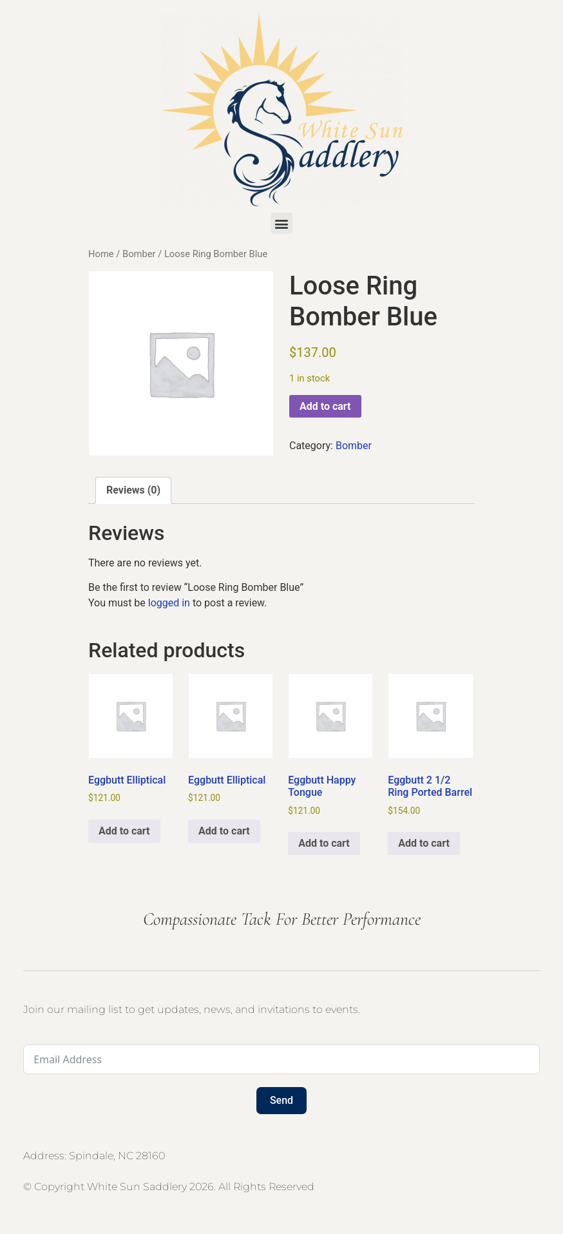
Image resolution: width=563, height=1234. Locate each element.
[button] (281, 223)
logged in (169, 603)
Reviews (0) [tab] (133, 490)
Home (101, 254)
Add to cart (325, 406)
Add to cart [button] (124, 831)
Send (281, 1100)
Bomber (139, 254)
